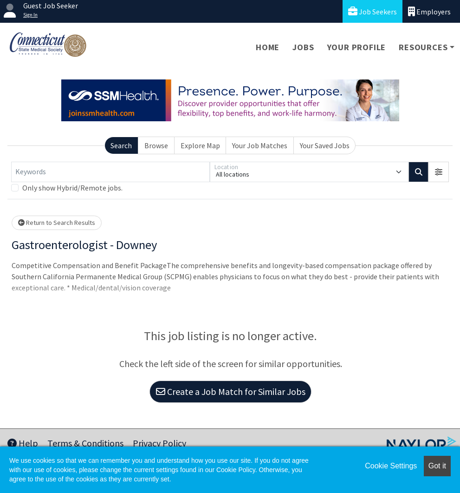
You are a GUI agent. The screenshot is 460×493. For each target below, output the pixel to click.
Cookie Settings (391, 466)
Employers (429, 11)
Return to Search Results (56, 222)
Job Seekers (372, 11)
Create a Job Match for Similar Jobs (230, 391)
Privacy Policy (159, 443)
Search (121, 145)
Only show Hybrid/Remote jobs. (72, 187)
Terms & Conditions (85, 443)
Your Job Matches (259, 145)
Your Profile (356, 47)
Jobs (303, 47)
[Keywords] (110, 172)
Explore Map (200, 145)
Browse (156, 145)
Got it (437, 466)
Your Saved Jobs (325, 145)
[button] (438, 172)
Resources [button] (423, 47)
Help (22, 443)
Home (267, 47)
